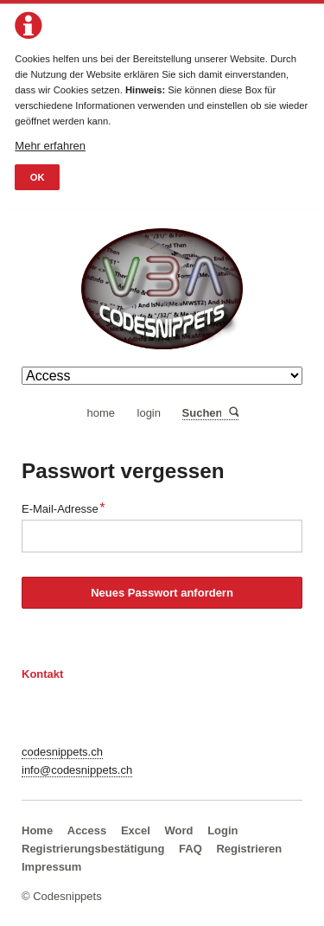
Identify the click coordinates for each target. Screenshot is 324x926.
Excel (135, 830)
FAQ (190, 848)
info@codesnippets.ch (77, 769)
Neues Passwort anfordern (162, 592)
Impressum (51, 866)
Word (179, 830)
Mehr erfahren (50, 145)
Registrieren (249, 848)
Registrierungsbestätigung (93, 848)
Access (87, 830)
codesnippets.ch (62, 751)
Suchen (232, 413)
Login (222, 830)
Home (37, 830)
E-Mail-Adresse (63, 506)
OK (37, 177)
